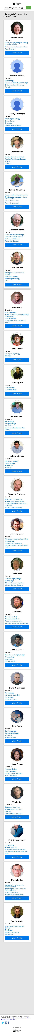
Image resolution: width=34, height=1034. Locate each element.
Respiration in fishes (12, 214)
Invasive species (10, 710)
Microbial (11, 662)
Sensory (11, 786)
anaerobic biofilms (11, 959)
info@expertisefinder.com (18, 1018)
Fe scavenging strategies (13, 667)
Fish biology (9, 749)
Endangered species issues (14, 88)
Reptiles (15, 169)
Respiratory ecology (12, 216)
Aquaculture (9, 460)
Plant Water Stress (11, 45)
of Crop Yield (12, 869)
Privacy (3, 1019)
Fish (9, 84)
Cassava (8, 873)
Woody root (16, 43)
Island (10, 499)
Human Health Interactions (14, 251)
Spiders (7, 173)
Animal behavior (10, 793)
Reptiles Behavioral (14, 167)
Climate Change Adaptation (14, 625)
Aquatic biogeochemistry (13, 546)
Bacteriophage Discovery (13, 832)
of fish (11, 912)
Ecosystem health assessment (15, 914)
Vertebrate (16, 86)
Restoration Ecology (12, 255)
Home (28, 1018)
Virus (9, 582)
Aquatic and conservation (16, 208)
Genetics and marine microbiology (16, 669)
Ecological (12, 373)
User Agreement (11, 1019)
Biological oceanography (13, 584)
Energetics (8, 129)
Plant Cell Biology (11, 834)
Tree (10, 338)
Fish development (11, 751)
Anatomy (8, 503)
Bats (6, 298)
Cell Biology (9, 1001)
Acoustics (8, 790)
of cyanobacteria (13, 538)
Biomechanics (10, 127)
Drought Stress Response (13, 875)
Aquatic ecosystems (12, 999)
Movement (11, 294)
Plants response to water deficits (16, 47)
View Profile (17, 56)
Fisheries (8, 90)
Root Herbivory (10, 49)
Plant (14, 249)
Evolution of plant (15, 704)
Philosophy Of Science (12, 253)
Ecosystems (9, 708)
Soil (9, 623)
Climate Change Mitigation (14, 627)
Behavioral (11, 497)
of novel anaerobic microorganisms (14, 952)
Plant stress (13, 621)
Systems (12, 788)
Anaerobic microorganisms (14, 961)
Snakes (7, 171)
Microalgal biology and (16, 580)
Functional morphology (13, 132)
